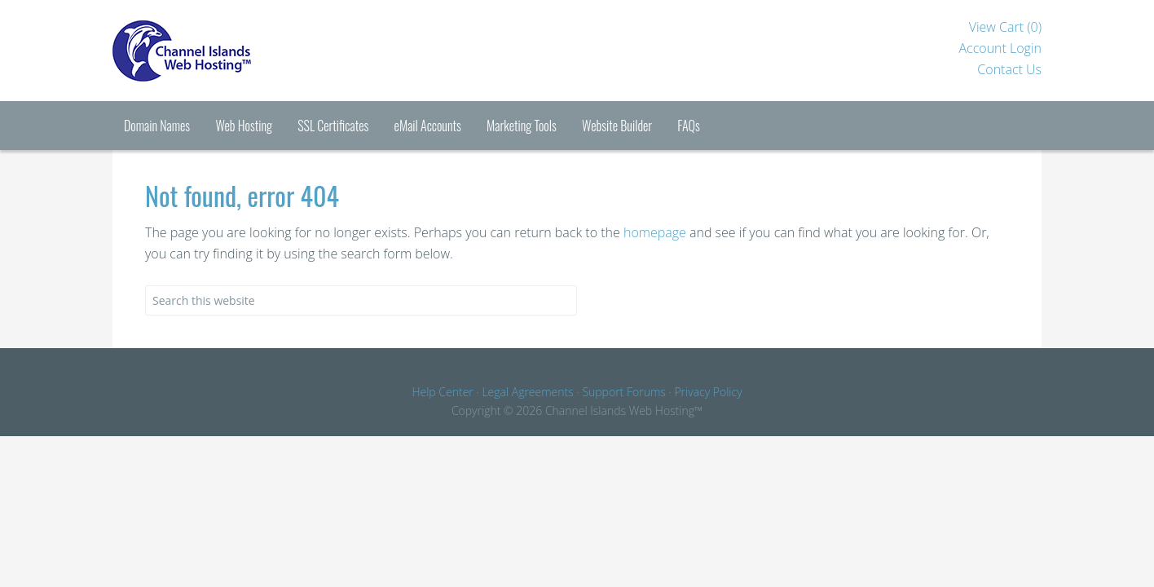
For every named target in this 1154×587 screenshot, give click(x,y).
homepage (654, 232)
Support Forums (623, 391)
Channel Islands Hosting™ (242, 50)
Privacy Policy (708, 391)
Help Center (442, 391)
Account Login (1000, 48)
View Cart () (1005, 27)
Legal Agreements (527, 391)
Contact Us (1009, 69)
